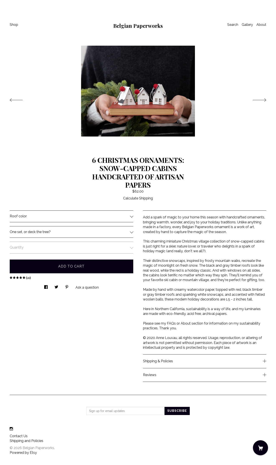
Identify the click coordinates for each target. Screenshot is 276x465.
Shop (14, 25)
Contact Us (19, 436)
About (261, 25)
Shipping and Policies (26, 441)
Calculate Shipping (138, 198)
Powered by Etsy (23, 453)
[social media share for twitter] (56, 286)
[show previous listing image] (20, 99)
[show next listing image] (255, 99)
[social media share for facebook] (46, 286)
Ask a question (87, 287)
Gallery (247, 25)
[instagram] (11, 429)
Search (232, 25)
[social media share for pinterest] (67, 286)
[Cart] (260, 447)
